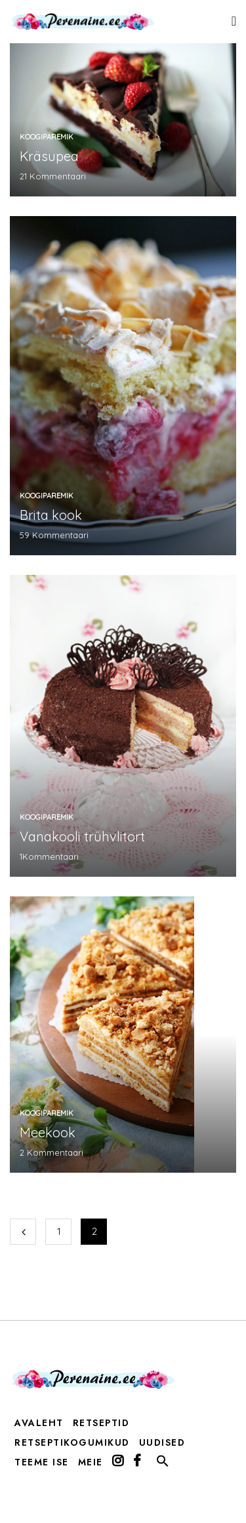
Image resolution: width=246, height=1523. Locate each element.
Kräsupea (49, 156)
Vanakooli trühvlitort (82, 836)
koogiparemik (46, 136)
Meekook (47, 1132)
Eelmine (23, 1232)
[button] (162, 1464)
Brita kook (51, 515)
